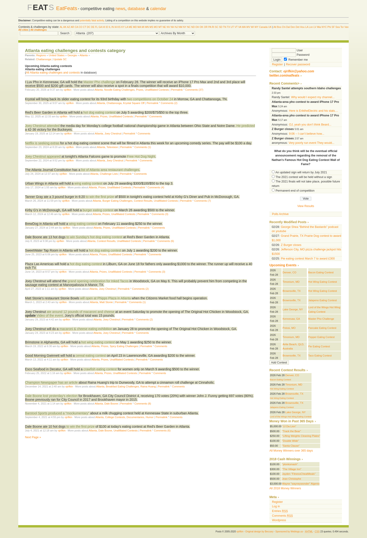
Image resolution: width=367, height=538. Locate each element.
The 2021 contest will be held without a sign (303, 177)
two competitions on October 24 (150, 99)
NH (172, 27)
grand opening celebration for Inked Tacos (98, 281)
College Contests (115, 417)
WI (252, 27)
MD (135, 27)
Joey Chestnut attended (42, 126)
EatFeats (66, 8)
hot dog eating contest (99, 112)
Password (290, 54)
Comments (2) (169, 103)
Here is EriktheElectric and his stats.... (313, 110)
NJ (176, 27)
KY (123, 27)
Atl (275, 27)
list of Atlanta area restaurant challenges (110, 170)
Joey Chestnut (113, 133)
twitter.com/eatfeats (284, 75)
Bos (279, 27)
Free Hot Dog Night (141, 156)
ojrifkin (67, 89)
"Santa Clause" (291, 445)
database (136, 8)
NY (184, 27)
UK (270, 27)
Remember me (296, 59)
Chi (284, 27)
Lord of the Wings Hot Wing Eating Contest (291, 417)
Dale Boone (111, 403)
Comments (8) (142, 403)
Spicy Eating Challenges (124, 346)
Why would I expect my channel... (313, 97)
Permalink (177, 89)
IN (112, 27)
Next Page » (33, 437)
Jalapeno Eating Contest (322, 300)
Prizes (139, 89)
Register (277, 64)
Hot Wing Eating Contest (322, 281)
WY (256, 27)
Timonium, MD (291, 281)
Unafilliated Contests (157, 89)
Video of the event (50, 315)
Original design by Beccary (259, 531)
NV (168, 27)
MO (156, 27)
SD (220, 27)
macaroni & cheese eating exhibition (85, 329)
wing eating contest (88, 183)
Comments (155, 116)
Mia (319, 27)
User (287, 50)
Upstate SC (59, 59)
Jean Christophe (291, 478)
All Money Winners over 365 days (291, 450)
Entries (280, 511)
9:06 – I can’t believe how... (306, 133)
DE (92, 27)
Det (297, 27)
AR (72, 27)
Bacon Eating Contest (321, 272)
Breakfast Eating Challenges (122, 386)
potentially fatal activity (92, 20)
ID (107, 27)
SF (333, 27)
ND (193, 27)
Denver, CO (289, 272)
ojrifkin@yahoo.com (298, 71)
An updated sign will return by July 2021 (301, 172)
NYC (324, 27)
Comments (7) (202, 200)
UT (232, 27)
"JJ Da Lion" (289, 426)
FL (96, 27)
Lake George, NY (293, 309)
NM (180, 27)
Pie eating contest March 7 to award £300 (308, 258)
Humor (150, 417)
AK (64, 27)
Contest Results (143, 200)
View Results (305, 206)
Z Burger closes (291, 245)
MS (151, 27)
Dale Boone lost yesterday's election (51, 396)
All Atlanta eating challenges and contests (53, 72)
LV (315, 27)
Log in (276, 506)
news (120, 8)
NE (164, 27)
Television (112, 147)
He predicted (245, 126)
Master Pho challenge (99, 82)
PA (209, 27)
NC (189, 27)
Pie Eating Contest (319, 346)
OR (206, 27)
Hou (302, 27)
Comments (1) (142, 147)
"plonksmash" (290, 464)
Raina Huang (148, 386)
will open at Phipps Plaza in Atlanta (106, 298)
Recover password (298, 64)
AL (61, 27)
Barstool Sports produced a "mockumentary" (57, 413)
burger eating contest (98, 210)
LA (126, 27)
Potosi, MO (289, 328)
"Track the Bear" (291, 431)
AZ (68, 27)
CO (80, 27)
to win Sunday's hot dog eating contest (94, 237)
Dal (288, 27)
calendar (158, 8)
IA (115, 27)
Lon (311, 27)
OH (197, 27)
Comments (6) (165, 241)
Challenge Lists (109, 173)
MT (160, 27)
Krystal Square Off (133, 103)
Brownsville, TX (292, 290)
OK (201, 27)
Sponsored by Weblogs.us (289, 531)
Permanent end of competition (294, 190)
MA (139, 27)
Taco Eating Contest (320, 355)
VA (239, 27)
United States (56, 55)
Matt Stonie (106, 302)
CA (76, 27)
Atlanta (84, 55)
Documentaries (135, 417)
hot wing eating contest (98, 342)
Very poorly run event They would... (311, 143)
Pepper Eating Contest (321, 337)
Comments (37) (194, 89)
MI (143, 27)
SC (216, 27)
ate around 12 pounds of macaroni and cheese (81, 312)
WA (244, 27)
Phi (329, 27)
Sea (337, 27)
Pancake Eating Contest (322, 328)
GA (100, 27)
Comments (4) (155, 187)
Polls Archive (280, 214)
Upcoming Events (283, 265)
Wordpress (279, 520)
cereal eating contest (91, 355)
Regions (41, 55)
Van (346, 27)
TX (228, 27)
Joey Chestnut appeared (43, 156)
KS (119, 27)
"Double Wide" (290, 440)
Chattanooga (43, 59)
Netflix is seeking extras (42, 143)
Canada (263, 27)
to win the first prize (100, 197)
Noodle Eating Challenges (119, 89)
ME (130, 27)
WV (248, 27)
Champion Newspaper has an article (51, 382)
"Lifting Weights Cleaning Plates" (301, 435)
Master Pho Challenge (321, 318)
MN (147, 27)
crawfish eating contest (100, 369)
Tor (342, 27)
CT (84, 27)
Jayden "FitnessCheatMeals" (299, 473)
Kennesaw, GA (291, 318)
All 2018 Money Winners (285, 488)
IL (110, 27)
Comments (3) (160, 214)
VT (236, 27)
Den (292, 27)
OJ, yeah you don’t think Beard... (310, 124)
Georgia (72, 55)
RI (213, 27)
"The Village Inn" (291, 469)
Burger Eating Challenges (117, 200)
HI (104, 27)
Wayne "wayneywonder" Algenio (300, 483)
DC (88, 27)
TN (224, 27)
